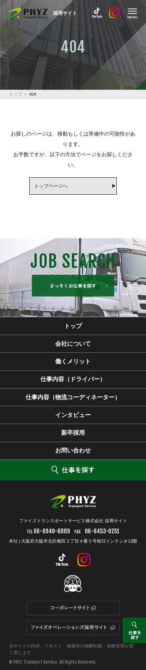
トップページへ (51, 186)
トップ (15, 94)
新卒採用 (73, 433)
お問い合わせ (73, 450)
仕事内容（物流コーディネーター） (73, 397)
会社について (73, 344)
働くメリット (73, 361)
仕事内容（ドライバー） (73, 379)
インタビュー (73, 415)
